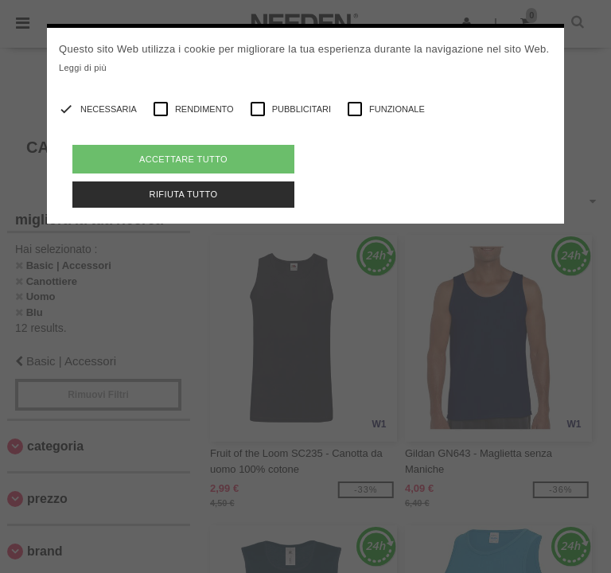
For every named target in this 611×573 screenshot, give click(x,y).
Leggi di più (83, 67)
